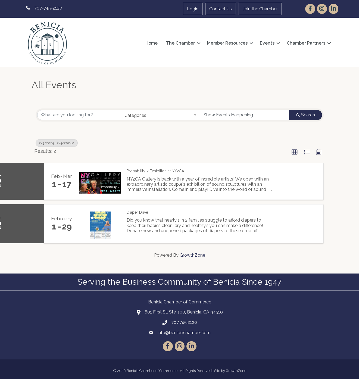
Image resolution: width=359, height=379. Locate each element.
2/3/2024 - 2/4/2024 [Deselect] (56, 143)
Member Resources (227, 43)
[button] (294, 152)
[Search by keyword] (79, 115)
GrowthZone (192, 255)
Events (267, 43)
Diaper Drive (137, 212)
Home (151, 43)
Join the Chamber (260, 8)
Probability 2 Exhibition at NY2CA (155, 171)
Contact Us (220, 8)
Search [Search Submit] (305, 114)
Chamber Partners (306, 43)
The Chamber (180, 43)
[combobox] (161, 115)
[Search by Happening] (244, 115)
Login (192, 8)
